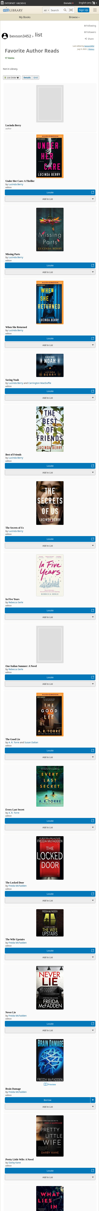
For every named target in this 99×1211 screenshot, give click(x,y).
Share (89, 38)
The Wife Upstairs (15, 939)
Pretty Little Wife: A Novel (19, 1159)
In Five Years (12, 599)
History (91, 49)
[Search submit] (65, 10)
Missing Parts (12, 254)
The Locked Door (14, 882)
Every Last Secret (14, 809)
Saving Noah (12, 380)
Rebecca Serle (16, 602)
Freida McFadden (18, 885)
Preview (52, 1084)
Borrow (47, 1100)
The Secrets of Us (14, 527)
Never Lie (10, 1012)
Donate (69, 3)
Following (90, 25)
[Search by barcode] (71, 10)
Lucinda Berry (13, 125)
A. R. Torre (14, 742)
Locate (50, 192)
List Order (10, 77)
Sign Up (83, 10)
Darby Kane (15, 1162)
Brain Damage (13, 1088)
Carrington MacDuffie (39, 383)
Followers (90, 32)
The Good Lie (12, 739)
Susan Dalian (31, 742)
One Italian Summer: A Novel (21, 666)
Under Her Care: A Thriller (20, 181)
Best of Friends (13, 454)
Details (27, 77)
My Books (24, 17)
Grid (36, 77)
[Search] (56, 10)
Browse (64, 17)
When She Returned (16, 327)
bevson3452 (20, 36)
